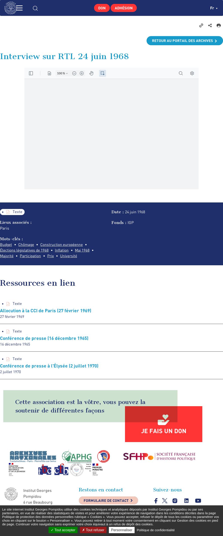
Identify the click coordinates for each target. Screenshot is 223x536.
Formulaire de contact (108, 503)
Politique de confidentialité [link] (156, 530)
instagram (175, 502)
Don (100, 7)
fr (214, 7)
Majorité (7, 256)
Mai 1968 (85, 250)
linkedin (186, 502)
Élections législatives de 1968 (25, 250)
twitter (165, 503)
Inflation (64, 250)
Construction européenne (64, 244)
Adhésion (124, 7)
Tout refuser (93, 530)
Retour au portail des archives (181, 40)
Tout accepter (63, 530)
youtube (198, 502)
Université (73, 256)
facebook (156, 503)
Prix (53, 256)
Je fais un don (163, 432)
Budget (6, 244)
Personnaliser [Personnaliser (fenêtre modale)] (121, 530)
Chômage (27, 244)
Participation (32, 256)
